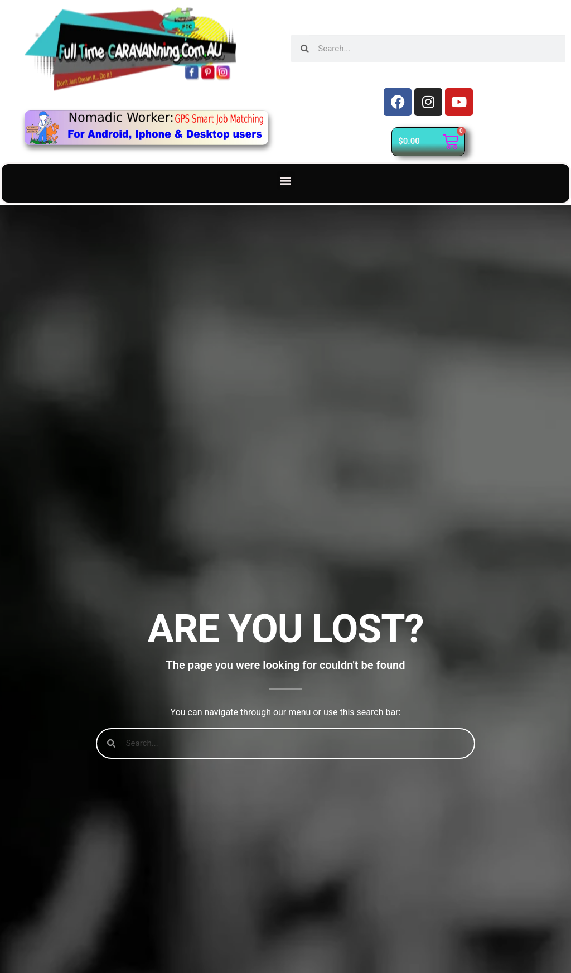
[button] (286, 180)
